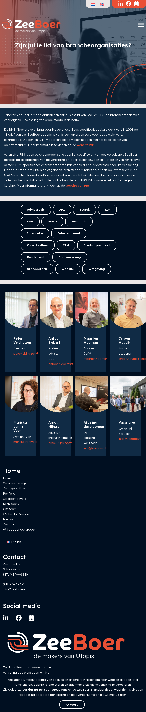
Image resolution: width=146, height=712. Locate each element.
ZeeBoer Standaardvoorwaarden (102, 689)
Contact (8, 524)
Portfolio (9, 493)
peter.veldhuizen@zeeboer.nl (33, 353)
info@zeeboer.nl (95, 448)
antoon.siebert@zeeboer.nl (67, 364)
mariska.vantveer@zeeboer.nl (34, 442)
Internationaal (68, 233)
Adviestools (36, 209)
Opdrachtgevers (14, 499)
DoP (30, 221)
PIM (66, 245)
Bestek (84, 209)
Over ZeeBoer (37, 245)
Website (68, 269)
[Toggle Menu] (141, 25)
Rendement (35, 257)
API (62, 209)
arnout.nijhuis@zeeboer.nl (65, 443)
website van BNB (89, 145)
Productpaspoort (97, 245)
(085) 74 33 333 (13, 584)
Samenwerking (70, 257)
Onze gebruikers (14, 488)
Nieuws (8, 519)
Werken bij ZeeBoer (17, 514)
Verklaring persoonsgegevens (44, 689)
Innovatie (79, 221)
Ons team (10, 509)
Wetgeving (97, 269)
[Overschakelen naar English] (14, 542)
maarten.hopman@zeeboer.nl (104, 359)
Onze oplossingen (15, 483)
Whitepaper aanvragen (19, 529)
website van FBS (78, 185)
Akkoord (72, 704)
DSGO (52, 221)
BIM (107, 209)
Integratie (35, 233)
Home (7, 478)
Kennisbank (11, 504)
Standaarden (37, 269)
